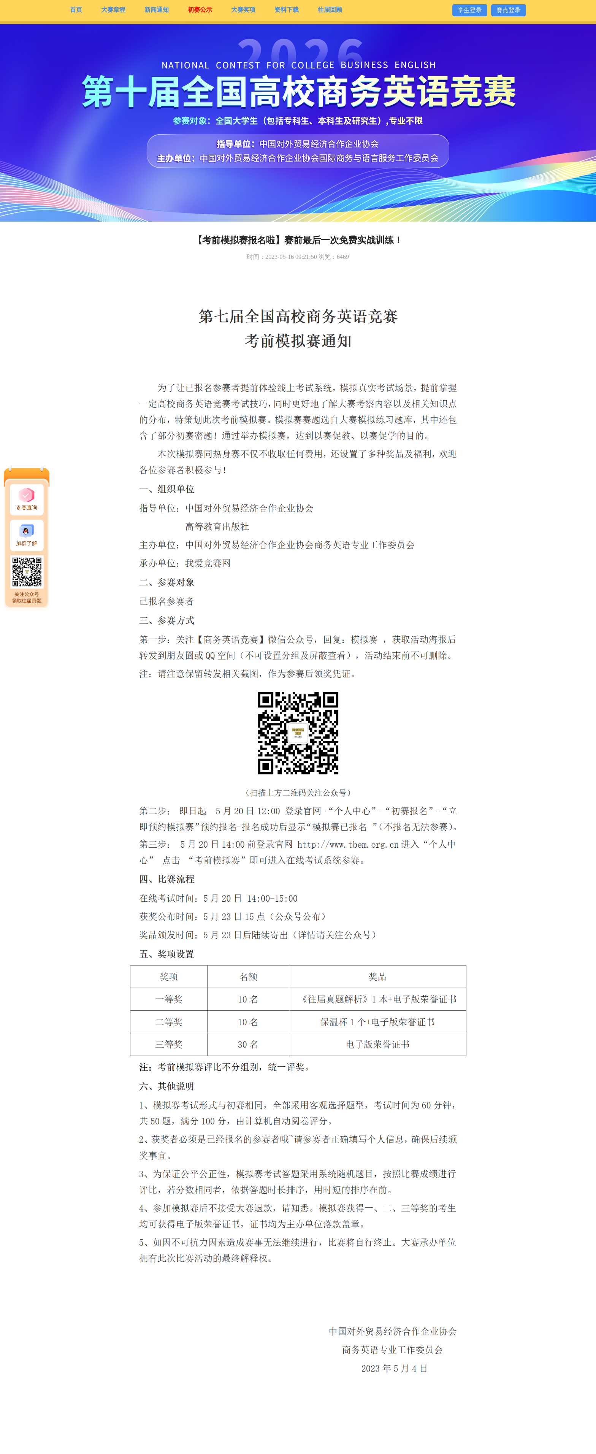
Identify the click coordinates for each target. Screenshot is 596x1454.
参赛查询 (26, 508)
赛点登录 (508, 10)
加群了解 (26, 543)
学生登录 (470, 10)
